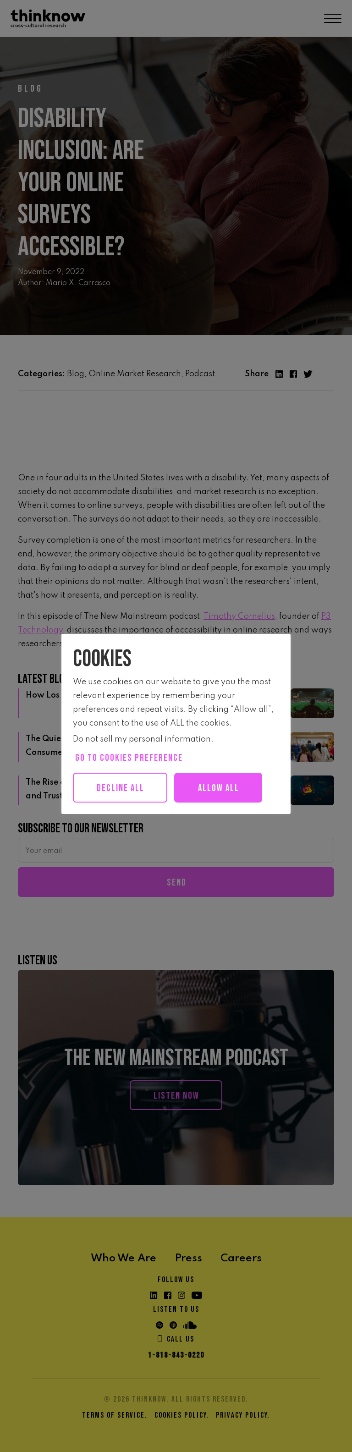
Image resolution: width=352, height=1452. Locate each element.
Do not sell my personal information (142, 739)
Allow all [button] (218, 788)
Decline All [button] (120, 788)
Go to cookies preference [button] (129, 758)
